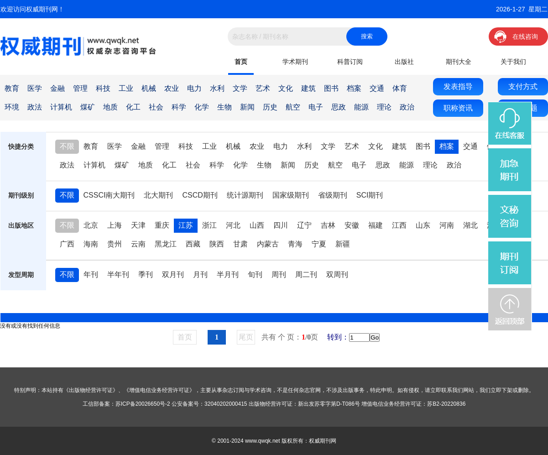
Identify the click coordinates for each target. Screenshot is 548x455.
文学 (240, 88)
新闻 (247, 107)
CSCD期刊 (199, 195)
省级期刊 (332, 195)
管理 (80, 88)
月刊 (200, 274)
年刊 (91, 274)
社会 (156, 107)
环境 (12, 107)
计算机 (61, 107)
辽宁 (304, 225)
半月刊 (228, 274)
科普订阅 (350, 61)
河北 (233, 225)
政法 (34, 107)
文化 (285, 88)
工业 (126, 88)
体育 (399, 88)
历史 (270, 107)
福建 (375, 225)
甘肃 (240, 244)
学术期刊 (295, 61)
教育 (12, 88)
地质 (110, 107)
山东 (423, 225)
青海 (295, 244)
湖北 (470, 225)
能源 (361, 107)
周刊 (278, 274)
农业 (171, 88)
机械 (148, 88)
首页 (241, 61)
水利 (217, 88)
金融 (57, 88)
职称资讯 (458, 108)
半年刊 (118, 274)
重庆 (162, 225)
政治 (407, 107)
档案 (354, 88)
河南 (446, 225)
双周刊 (337, 274)
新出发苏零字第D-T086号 (329, 404)
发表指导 (458, 86)
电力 (194, 88)
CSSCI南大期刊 (109, 195)
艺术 (263, 88)
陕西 (216, 244)
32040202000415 (225, 404)
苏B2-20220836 (446, 404)
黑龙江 (166, 244)
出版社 (404, 61)
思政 (338, 107)
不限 (67, 146)
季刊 (145, 274)
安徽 (351, 225)
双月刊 (173, 274)
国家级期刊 (290, 195)
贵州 (114, 244)
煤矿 (87, 107)
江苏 (185, 225)
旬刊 (255, 274)
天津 (138, 225)
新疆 (342, 244)
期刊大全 (458, 61)
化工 (133, 107)
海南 (91, 244)
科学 (179, 107)
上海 (114, 225)
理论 (384, 107)
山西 (257, 225)
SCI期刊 (369, 195)
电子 (315, 107)
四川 (280, 225)
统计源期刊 (245, 195)
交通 (377, 88)
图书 (331, 88)
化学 (201, 107)
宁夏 (319, 244)
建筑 (308, 88)
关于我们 (513, 61)
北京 (91, 225)
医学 (34, 88)
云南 (138, 244)
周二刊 (306, 274)
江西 (399, 225)
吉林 (328, 225)
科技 (103, 88)
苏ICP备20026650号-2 (142, 404)
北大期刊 (158, 195)
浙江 (209, 225)
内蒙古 (268, 244)
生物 (224, 107)
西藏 (193, 244)
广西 (67, 244)
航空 (293, 107)
